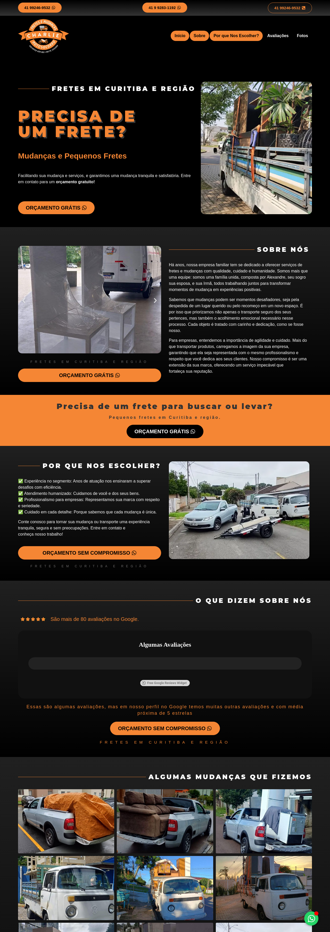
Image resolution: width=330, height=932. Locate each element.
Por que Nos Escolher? (232, 35)
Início (173, 35)
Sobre (193, 35)
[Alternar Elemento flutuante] (311, 918)
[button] (24, 300)
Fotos (302, 35)
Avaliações (276, 35)
